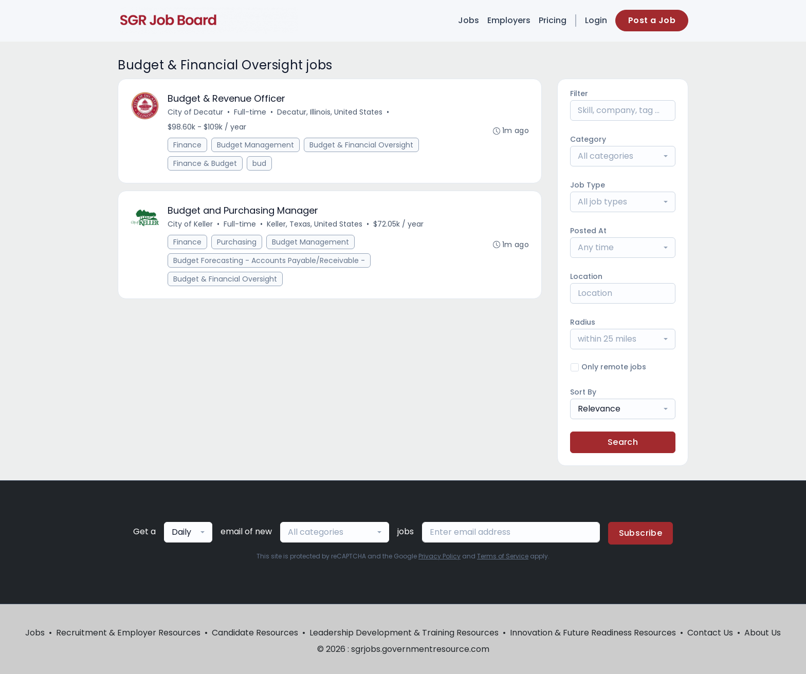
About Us (762, 633)
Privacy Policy (439, 556)
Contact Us (710, 633)
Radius (582, 322)
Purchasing (237, 242)
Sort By (583, 392)
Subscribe (641, 533)
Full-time (250, 112)
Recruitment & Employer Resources (128, 633)
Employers (508, 20)
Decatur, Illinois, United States (329, 112)
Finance (187, 145)
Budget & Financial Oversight (361, 145)
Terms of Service (502, 556)
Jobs (468, 20)
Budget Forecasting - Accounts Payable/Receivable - (269, 260)
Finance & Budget (205, 163)
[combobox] (622, 156)
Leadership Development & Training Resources (404, 633)
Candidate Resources (255, 633)
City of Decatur (195, 112)
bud (259, 163)
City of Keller (190, 224)
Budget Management (255, 145)
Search (623, 442)
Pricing (552, 20)
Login (596, 20)
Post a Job (651, 20)
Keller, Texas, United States (314, 224)
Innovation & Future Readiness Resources (593, 633)
